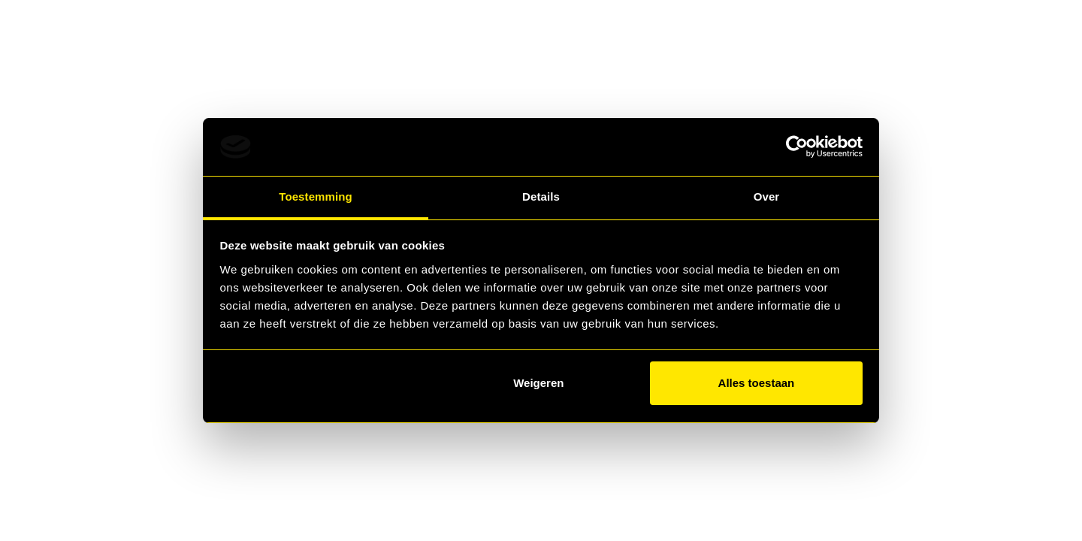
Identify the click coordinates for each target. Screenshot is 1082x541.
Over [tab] (767, 196)
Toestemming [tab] (315, 196)
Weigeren (538, 382)
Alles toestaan (756, 382)
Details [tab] (541, 196)
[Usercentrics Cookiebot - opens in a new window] (797, 146)
